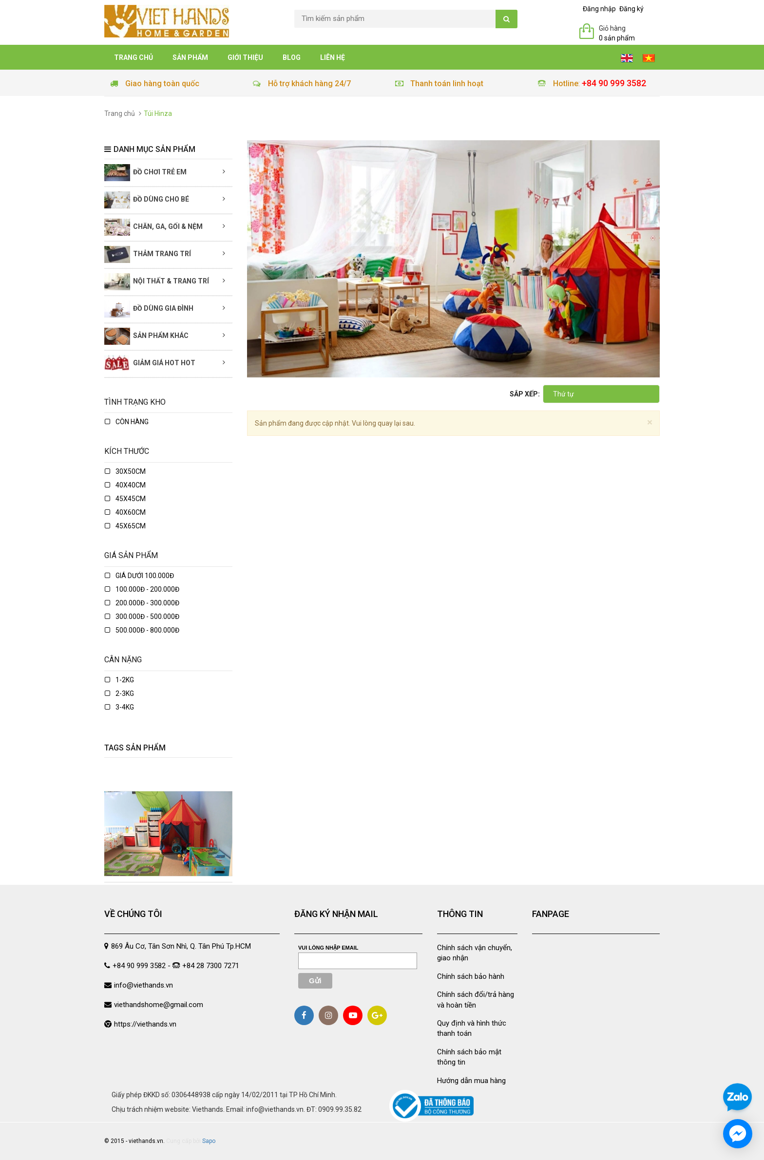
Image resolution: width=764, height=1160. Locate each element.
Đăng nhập (599, 9)
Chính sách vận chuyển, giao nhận (474, 952)
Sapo (208, 1141)
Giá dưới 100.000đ (139, 576)
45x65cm (125, 526)
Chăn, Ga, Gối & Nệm (153, 227)
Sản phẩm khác (146, 336)
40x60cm (125, 512)
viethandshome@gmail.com (158, 1004)
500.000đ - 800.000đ (142, 630)
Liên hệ (332, 57)
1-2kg (119, 680)
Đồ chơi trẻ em (145, 172)
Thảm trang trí (147, 254)
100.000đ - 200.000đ (142, 589)
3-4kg (119, 707)
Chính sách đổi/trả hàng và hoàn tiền (475, 999)
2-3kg (119, 693)
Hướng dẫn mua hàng (471, 1080)
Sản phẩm (190, 57)
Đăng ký (631, 9)
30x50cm (125, 471)
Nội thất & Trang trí (156, 281)
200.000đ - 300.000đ (142, 603)
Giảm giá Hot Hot (149, 363)
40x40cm (125, 485)
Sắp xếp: (525, 394)
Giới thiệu (245, 57)
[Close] (649, 422)
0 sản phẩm (617, 38)
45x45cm (125, 499)
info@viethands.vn (143, 985)
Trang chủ (133, 57)
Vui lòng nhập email (328, 948)
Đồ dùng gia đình (148, 309)
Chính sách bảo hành (470, 976)
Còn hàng (127, 422)
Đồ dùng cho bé (146, 199)
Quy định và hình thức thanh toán (471, 1028)
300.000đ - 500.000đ (142, 616)
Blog (292, 57)
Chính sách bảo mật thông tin (469, 1057)
